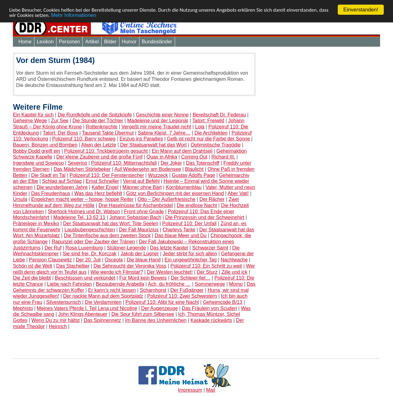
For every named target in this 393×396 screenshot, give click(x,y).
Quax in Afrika (161, 156)
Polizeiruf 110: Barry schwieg (83, 138)
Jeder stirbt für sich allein (190, 253)
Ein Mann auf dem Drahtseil (182, 151)
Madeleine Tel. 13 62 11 (79, 217)
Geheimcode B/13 (222, 302)
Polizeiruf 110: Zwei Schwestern (182, 296)
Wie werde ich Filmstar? (117, 272)
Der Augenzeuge (159, 308)
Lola (199, 126)
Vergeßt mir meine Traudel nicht (156, 126)
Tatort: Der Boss (60, 132)
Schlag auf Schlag (62, 181)
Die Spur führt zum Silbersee (142, 314)
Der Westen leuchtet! (170, 272)
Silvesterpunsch (63, 302)
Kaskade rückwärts (211, 320)
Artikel (92, 41)
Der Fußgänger (187, 290)
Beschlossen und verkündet (85, 277)
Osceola (114, 259)
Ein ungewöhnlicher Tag (191, 259)
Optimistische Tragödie (216, 144)
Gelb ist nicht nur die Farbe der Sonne (208, 138)
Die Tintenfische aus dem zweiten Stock (107, 235)
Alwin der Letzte (98, 144)
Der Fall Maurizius (139, 229)
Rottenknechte (101, 126)
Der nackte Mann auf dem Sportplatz (103, 296)
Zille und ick (234, 272)
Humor (129, 41)
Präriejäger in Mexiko (36, 223)
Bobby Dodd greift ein (36, 151)
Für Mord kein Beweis (143, 277)
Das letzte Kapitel (169, 247)
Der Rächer (212, 199)
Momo (236, 284)
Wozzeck (158, 175)
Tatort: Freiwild (208, 120)
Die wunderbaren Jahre (62, 187)
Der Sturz (207, 272)
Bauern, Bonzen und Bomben (45, 144)
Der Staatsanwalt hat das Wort (153, 144)
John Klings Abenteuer (82, 314)
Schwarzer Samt (210, 247)
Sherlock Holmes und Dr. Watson (84, 211)
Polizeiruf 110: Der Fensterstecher (106, 175)
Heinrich (58, 326)
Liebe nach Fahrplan (69, 284)
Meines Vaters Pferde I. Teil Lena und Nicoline (87, 308)
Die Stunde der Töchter (97, 120)
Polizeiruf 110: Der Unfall (189, 223)
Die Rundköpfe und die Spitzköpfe (95, 114)
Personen (69, 41)
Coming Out (194, 156)
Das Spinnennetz (102, 320)
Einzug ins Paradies (141, 138)
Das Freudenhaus (50, 193)
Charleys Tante (179, 229)
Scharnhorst (153, 290)
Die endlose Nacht (197, 205)
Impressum (190, 390)
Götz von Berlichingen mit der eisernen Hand (175, 193)
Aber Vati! (238, 193)
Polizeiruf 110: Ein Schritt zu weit (206, 266)
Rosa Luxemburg (84, 247)
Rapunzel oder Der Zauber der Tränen (93, 241)
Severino (77, 163)
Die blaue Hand (144, 259)
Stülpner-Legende (126, 247)
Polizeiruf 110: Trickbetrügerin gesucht (106, 151)
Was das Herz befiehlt (98, 193)
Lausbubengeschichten (89, 229)
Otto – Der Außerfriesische (167, 199)
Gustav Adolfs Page (193, 175)
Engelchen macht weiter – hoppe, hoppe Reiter (82, 199)
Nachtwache (234, 259)
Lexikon (45, 41)
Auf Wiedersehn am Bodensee (147, 169)
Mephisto (23, 308)
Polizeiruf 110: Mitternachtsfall (124, 163)
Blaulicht (194, 169)
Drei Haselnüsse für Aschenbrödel (136, 205)
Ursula (20, 199)
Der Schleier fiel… (190, 277)
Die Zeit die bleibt (32, 277)
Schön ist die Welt (32, 266)
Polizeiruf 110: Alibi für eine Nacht (162, 302)
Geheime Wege (30, 120)
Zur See (59, 120)
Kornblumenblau (184, 187)
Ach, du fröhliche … (169, 284)
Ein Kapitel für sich (33, 114)
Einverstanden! (360, 10)
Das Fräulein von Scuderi (209, 308)
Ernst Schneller (102, 181)
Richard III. (223, 156)
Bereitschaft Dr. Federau (219, 114)
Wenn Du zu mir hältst (55, 320)
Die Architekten (211, 132)
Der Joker (171, 163)
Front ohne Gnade (144, 211)
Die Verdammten (103, 302)
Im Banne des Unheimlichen (155, 320)
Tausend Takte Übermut (108, 132)
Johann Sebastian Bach (135, 217)
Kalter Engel (105, 187)
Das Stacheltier (73, 266)
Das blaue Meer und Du (181, 235)
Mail (210, 390)
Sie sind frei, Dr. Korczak (89, 253)
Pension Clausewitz (50, 259)
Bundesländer (157, 41)
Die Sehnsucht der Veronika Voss (130, 266)
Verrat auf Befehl (141, 181)
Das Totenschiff (203, 163)
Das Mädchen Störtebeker (82, 169)
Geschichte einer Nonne (162, 114)
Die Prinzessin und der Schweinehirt (204, 217)
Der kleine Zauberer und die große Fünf (99, 156)
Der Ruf (53, 247)
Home (25, 41)
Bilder (110, 41)
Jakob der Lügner (140, 253)
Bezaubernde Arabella (120, 284)
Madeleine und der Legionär (157, 120)
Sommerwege (210, 284)
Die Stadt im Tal (48, 175)
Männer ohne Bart (142, 187)
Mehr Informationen (73, 15)
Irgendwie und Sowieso (38, 163)
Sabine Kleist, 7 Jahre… (164, 132)
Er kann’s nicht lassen (112, 290)
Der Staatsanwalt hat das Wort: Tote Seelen (110, 223)
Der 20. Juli (88, 259)
